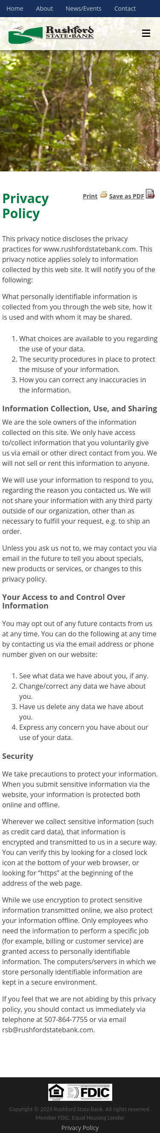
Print (90, 196)
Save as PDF (126, 196)
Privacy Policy (80, 1128)
